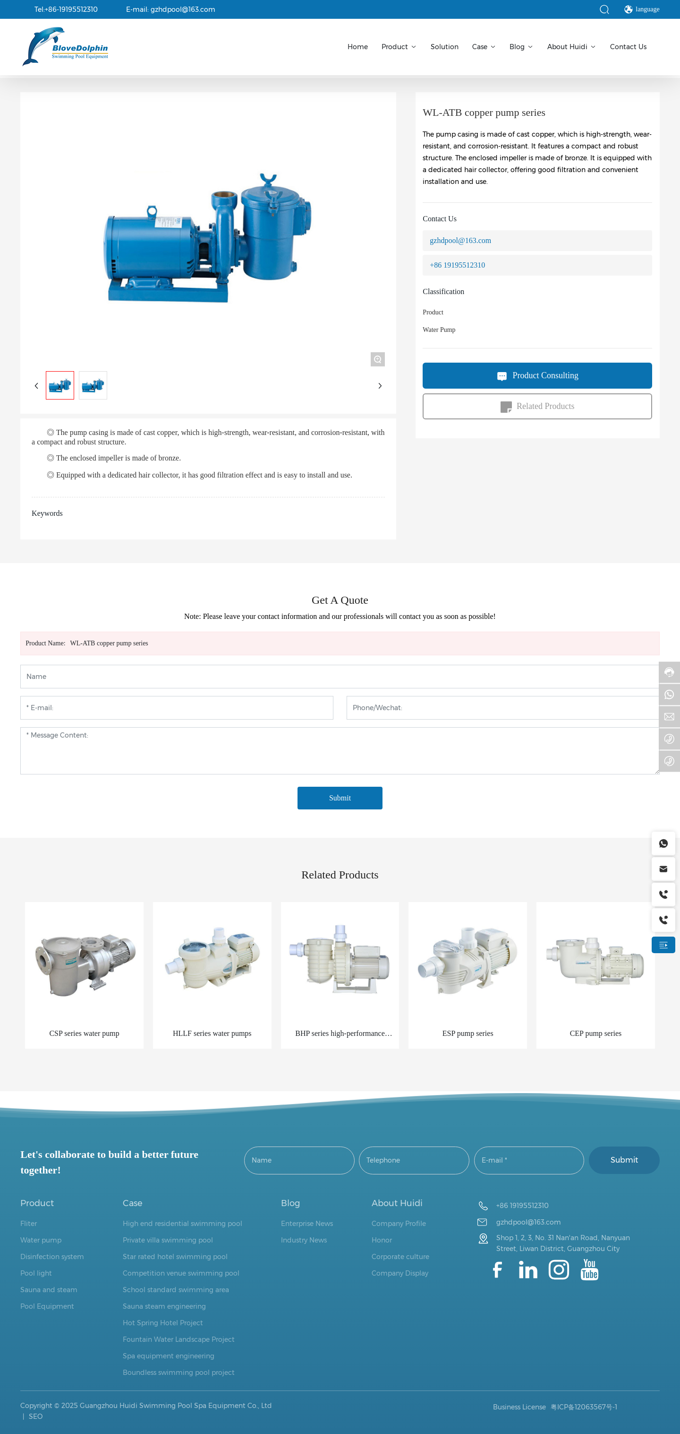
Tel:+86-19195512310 (66, 9)
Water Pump (439, 329)
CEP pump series (596, 1033)
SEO (34, 1416)
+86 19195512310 (457, 265)
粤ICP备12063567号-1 (584, 1407)
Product (433, 312)
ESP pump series (467, 1033)
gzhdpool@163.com (460, 240)
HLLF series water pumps (212, 1033)
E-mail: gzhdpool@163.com (170, 9)
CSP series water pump (84, 1033)
